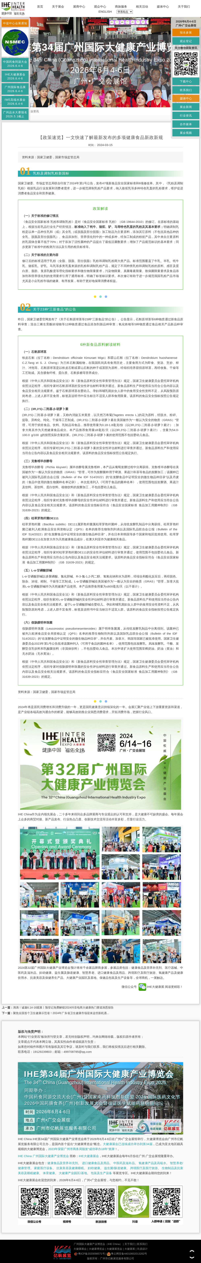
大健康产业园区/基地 (73, 1173)
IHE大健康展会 (89, 1156)
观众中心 (100, 6)
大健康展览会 (114, 1248)
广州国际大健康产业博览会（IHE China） (98, 1244)
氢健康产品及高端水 (152, 1163)
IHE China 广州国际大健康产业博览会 (43, 1156)
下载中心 (186, 81)
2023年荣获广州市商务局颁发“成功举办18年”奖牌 (81, 1149)
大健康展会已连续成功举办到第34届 (127, 1144)
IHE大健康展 (151, 986)
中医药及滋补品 (124, 1163)
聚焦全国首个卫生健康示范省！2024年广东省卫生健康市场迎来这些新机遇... (61, 1013)
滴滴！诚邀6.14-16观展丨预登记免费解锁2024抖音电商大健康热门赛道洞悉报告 (63, 1007)
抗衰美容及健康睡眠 (70, 1168)
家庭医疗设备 (43, 1168)
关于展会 (58, 6)
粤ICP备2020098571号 (89, 1253)
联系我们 (142, 1244)
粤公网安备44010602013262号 (127, 1253)
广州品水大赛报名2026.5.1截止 (15, 114)
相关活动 (142, 6)
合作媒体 (186, 124)
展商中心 (79, 6)
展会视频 (186, 132)
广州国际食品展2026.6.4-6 (15, 89)
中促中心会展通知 (15, 23)
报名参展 (186, 32)
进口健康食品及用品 (95, 1163)
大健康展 (129, 1248)
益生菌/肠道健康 (115, 1168)
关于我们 (184, 6)
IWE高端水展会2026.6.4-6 (15, 101)
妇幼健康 (94, 1168)
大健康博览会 (97, 1248)
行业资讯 (33, 111)
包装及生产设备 (101, 1173)
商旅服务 (121, 6)
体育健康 (49, 1173)
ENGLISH (105, 11)
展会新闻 (186, 107)
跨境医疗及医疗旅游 (144, 1168)
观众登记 (186, 41)
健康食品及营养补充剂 (62, 1163)
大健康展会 (80, 1248)
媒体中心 (163, 6)
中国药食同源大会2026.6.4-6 (15, 63)
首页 (40, 6)
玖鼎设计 (142, 1248)
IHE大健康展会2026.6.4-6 (15, 76)
